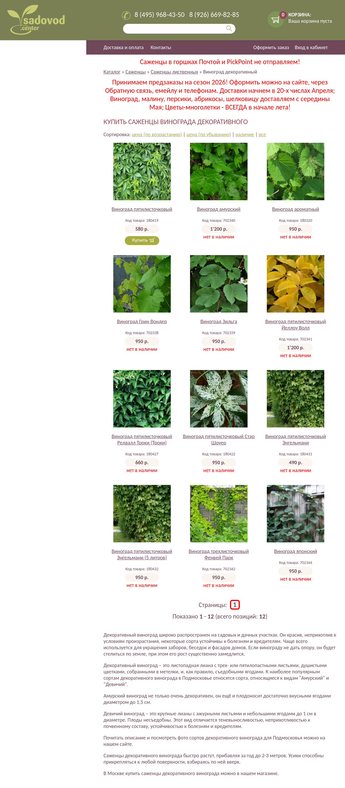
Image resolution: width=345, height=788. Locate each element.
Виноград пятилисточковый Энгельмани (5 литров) (142, 554)
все (262, 134)
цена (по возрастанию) (157, 134)
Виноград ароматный (295, 209)
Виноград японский (295, 551)
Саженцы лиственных (174, 72)
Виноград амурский (219, 209)
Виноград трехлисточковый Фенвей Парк (219, 554)
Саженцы (135, 72)
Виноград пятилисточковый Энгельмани (295, 439)
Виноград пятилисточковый (142, 209)
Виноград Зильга (218, 321)
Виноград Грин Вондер (142, 321)
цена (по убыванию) (209, 134)
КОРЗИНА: (299, 14)
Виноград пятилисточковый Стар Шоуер (219, 439)
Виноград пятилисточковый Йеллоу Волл (295, 324)
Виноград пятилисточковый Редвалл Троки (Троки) (142, 439)
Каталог (111, 72)
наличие (244, 134)
